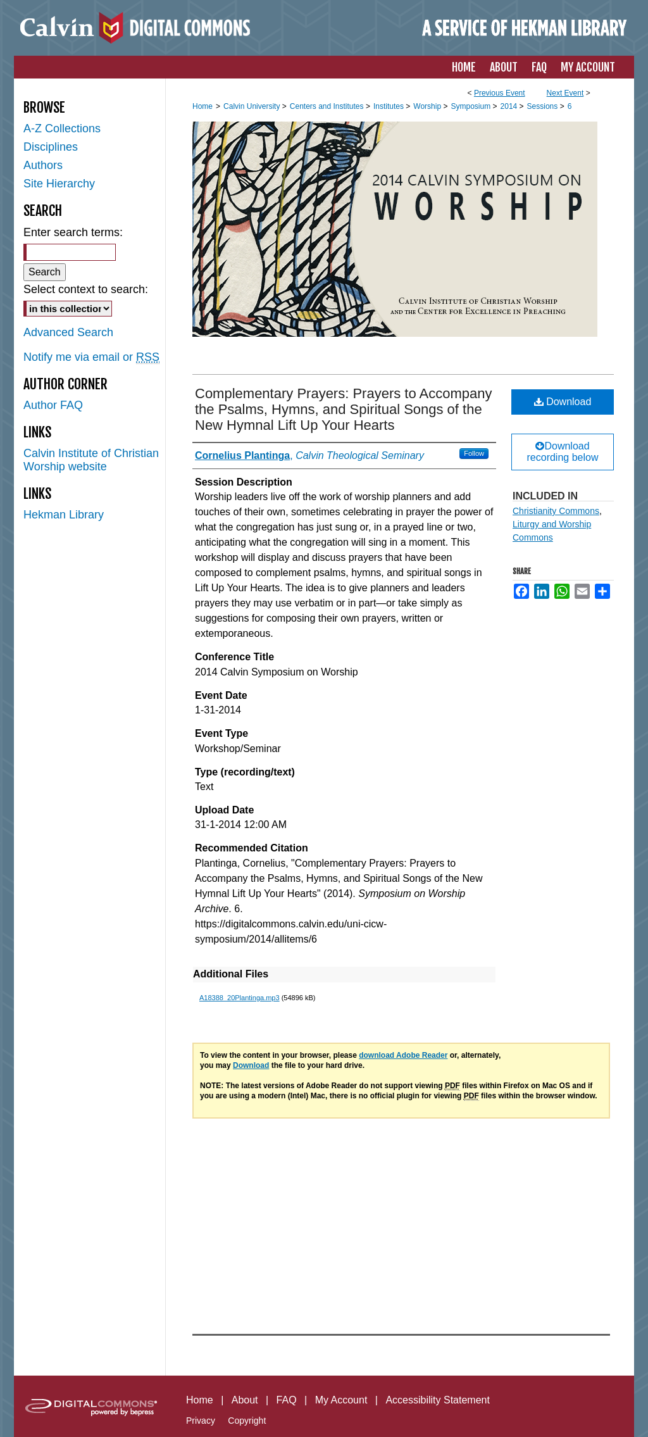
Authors (43, 165)
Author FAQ (53, 405)
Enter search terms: (73, 232)
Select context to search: (85, 289)
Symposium (471, 106)
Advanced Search (68, 332)
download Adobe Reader (403, 1055)
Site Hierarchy (59, 183)
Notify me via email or (91, 357)
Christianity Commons (556, 511)
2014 (510, 106)
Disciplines (50, 147)
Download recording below (563, 452)
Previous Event (499, 93)
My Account (341, 1400)
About (245, 1400)
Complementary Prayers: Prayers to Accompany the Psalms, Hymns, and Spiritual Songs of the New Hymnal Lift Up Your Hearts (343, 409)
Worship (428, 106)
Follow (474, 453)
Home (202, 106)
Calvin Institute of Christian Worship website (91, 460)
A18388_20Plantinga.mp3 (239, 997)
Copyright (247, 1420)
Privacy (200, 1420)
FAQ (287, 1400)
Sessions (543, 106)
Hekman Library (63, 514)
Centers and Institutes (328, 106)
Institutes (389, 106)
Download (563, 401)
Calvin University (252, 106)
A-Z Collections (62, 128)
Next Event (565, 93)
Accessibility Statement (437, 1400)
